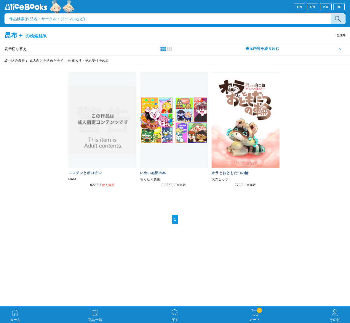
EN (299, 7)
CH (312, 7)
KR (325, 7)
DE (339, 7)
